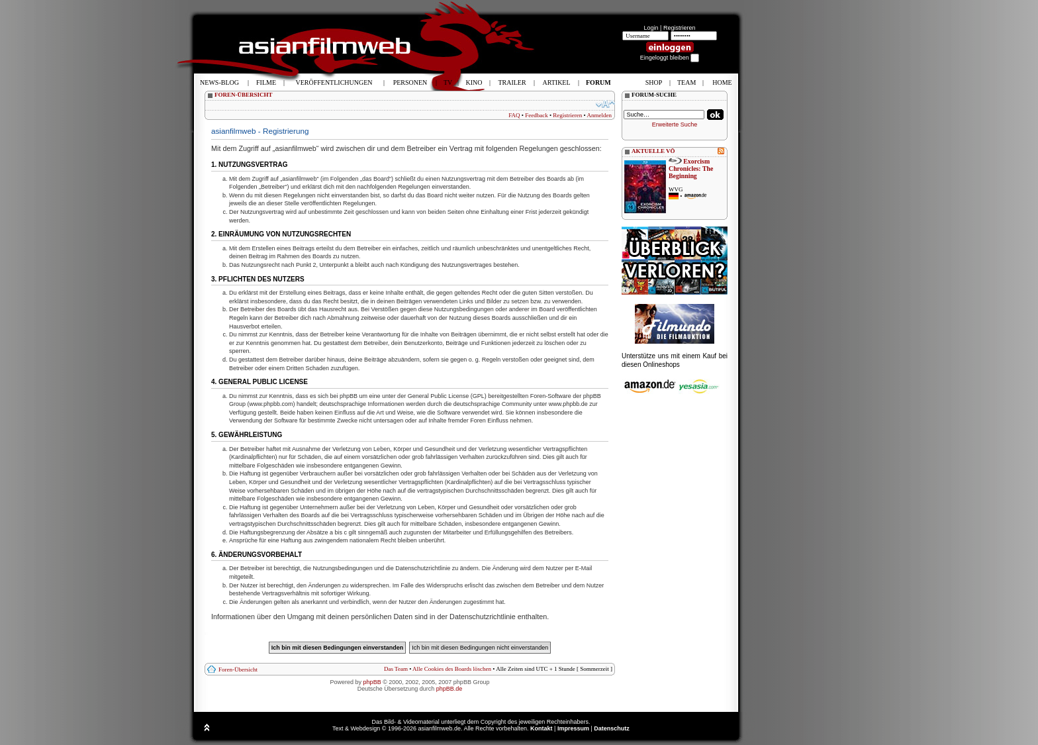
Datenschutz (612, 728)
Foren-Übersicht (238, 669)
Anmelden (599, 115)
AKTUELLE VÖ (653, 151)
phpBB (372, 682)
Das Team (396, 669)
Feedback (536, 115)
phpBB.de (449, 688)
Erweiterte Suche (675, 124)
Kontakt (541, 728)
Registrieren (679, 28)
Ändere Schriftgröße (605, 104)
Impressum (573, 728)
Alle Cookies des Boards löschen (451, 669)
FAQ (514, 115)
